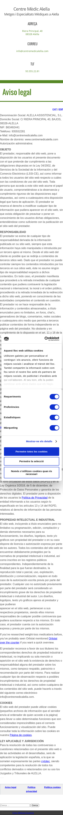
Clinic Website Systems (23, 812)
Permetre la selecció (31, 461)
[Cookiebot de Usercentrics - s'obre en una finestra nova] (45, 339)
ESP (61, 109)
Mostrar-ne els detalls (39, 441)
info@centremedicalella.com (32, 51)
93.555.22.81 (32, 71)
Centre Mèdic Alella (31, 9)
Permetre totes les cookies (31, 451)
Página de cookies (21, 735)
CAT (54, 109)
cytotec (45, 761)
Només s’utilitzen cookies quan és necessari (31, 472)
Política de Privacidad (35, 497)
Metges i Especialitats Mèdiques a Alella (31, 14)
